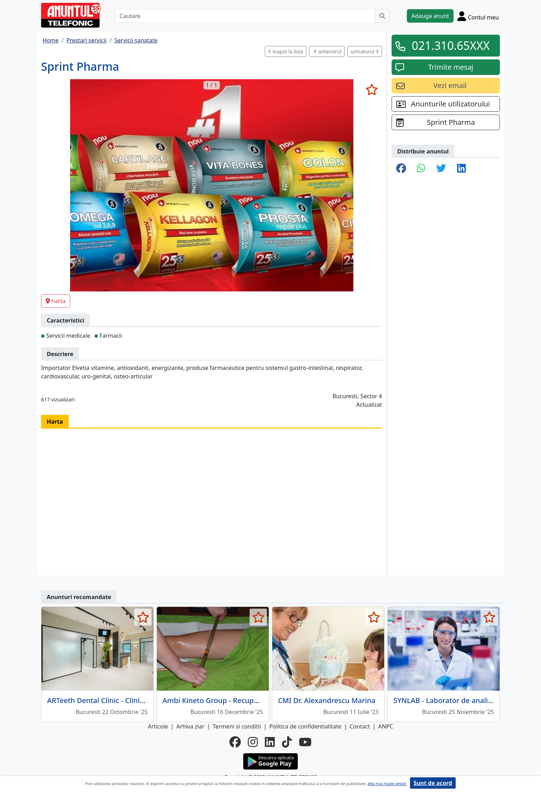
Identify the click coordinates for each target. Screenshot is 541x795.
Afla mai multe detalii (387, 783)
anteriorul (327, 51)
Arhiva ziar (190, 726)
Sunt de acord (433, 783)
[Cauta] (382, 16)
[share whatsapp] (421, 168)
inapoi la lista (285, 51)
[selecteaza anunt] (371, 89)
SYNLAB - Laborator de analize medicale (460, 700)
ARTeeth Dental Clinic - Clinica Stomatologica (122, 700)
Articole (158, 726)
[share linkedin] (461, 168)
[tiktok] (287, 741)
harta (56, 301)
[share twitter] (441, 168)
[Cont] (478, 16)
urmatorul (365, 51)
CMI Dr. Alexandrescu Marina (326, 700)
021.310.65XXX (451, 45)
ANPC (385, 726)
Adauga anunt (430, 16)
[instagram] (253, 741)
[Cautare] (245, 16)
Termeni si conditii (236, 726)
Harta (55, 421)
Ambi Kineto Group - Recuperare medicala (233, 700)
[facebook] (235, 741)
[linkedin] (270, 741)
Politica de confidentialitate (305, 726)
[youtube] (305, 741)
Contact (359, 726)
